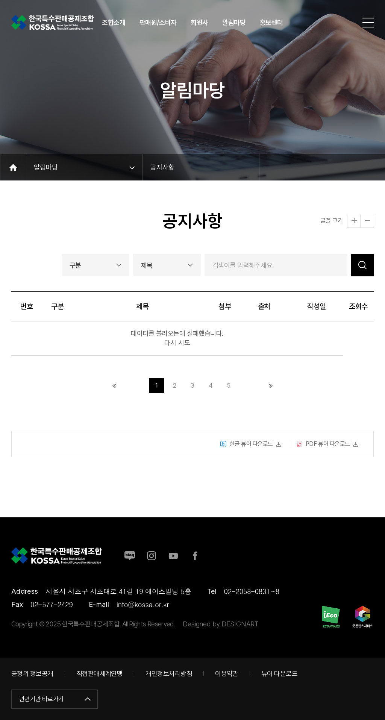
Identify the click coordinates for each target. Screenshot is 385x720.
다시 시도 (177, 343)
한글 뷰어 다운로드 (246, 452)
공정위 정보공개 (32, 674)
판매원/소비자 (158, 22)
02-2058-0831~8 (251, 591)
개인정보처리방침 (169, 674)
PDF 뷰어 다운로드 (323, 452)
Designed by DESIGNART (221, 624)
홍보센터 (271, 22)
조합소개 (113, 22)
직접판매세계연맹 (99, 674)
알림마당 (234, 22)
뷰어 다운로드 (279, 674)
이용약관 (226, 674)
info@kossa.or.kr (143, 604)
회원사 (199, 22)
